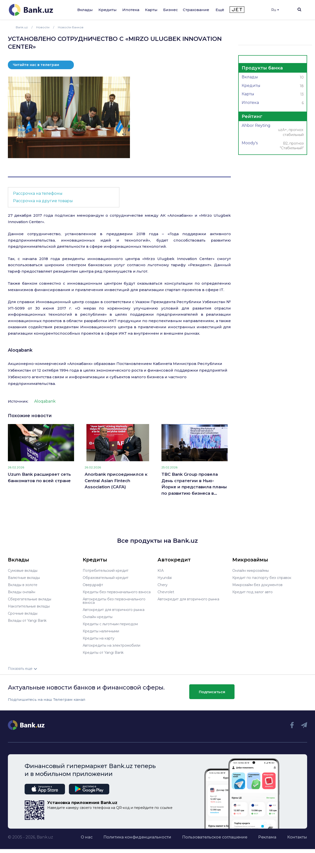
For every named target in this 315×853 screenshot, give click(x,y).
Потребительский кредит (105, 570)
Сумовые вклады (22, 570)
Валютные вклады (24, 577)
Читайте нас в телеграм (36, 65)
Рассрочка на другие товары (43, 200)
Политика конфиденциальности (137, 837)
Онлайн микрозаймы (250, 570)
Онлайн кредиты (97, 617)
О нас (87, 837)
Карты (151, 9)
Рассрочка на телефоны (38, 193)
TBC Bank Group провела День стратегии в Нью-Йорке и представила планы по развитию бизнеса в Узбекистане (194, 484)
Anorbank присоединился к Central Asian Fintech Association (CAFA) (116, 480)
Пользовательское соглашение (214, 837)
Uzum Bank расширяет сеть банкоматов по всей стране (39, 477)
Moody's (273, 146)
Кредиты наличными (101, 631)
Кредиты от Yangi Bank (103, 652)
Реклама (267, 837)
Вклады (85, 9)
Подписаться (212, 691)
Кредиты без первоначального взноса (117, 592)
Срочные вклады (22, 613)
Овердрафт (93, 585)
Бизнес (170, 9)
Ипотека (130, 9)
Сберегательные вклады (29, 599)
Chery (163, 585)
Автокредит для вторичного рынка (113, 609)
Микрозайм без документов (257, 585)
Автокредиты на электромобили (111, 645)
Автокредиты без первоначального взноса (114, 601)
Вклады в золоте (22, 585)
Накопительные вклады (29, 606)
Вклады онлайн (21, 592)
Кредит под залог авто (252, 592)
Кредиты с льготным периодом (110, 624)
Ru (275, 10)
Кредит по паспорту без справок (261, 577)
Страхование (196, 9)
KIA (161, 570)
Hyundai (165, 577)
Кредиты (107, 9)
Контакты (297, 837)
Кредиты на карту (98, 638)
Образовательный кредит (105, 577)
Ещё (220, 9)
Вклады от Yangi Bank (27, 620)
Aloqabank (20, 350)
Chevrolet (166, 592)
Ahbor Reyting (273, 130)
